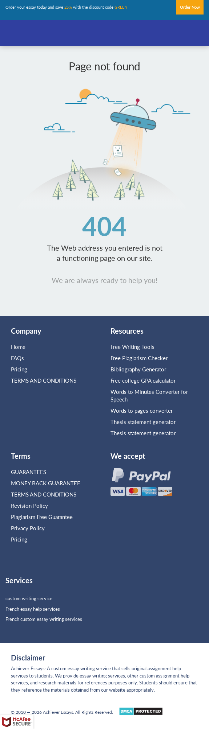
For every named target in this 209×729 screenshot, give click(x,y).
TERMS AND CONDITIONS (44, 380)
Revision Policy (29, 505)
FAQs (17, 358)
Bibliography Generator (138, 369)
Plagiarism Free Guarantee (42, 517)
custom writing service (28, 598)
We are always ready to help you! (104, 280)
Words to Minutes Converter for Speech (149, 395)
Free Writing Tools (132, 346)
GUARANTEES (28, 472)
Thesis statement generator (143, 422)
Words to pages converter (141, 410)
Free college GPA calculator (143, 380)
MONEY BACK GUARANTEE (45, 483)
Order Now (190, 7)
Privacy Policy (28, 528)
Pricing (19, 369)
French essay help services (32, 609)
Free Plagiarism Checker (139, 358)
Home (18, 346)
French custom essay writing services (43, 619)
